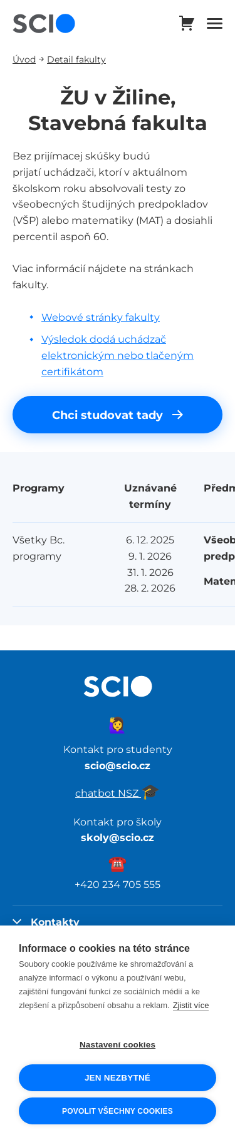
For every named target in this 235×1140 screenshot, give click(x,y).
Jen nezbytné (117, 1077)
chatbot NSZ (117, 793)
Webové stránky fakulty (100, 317)
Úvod (24, 59)
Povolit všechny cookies (117, 1111)
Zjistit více (191, 1005)
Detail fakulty (76, 59)
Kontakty (46, 921)
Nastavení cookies (117, 1044)
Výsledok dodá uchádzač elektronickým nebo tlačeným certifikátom (117, 355)
